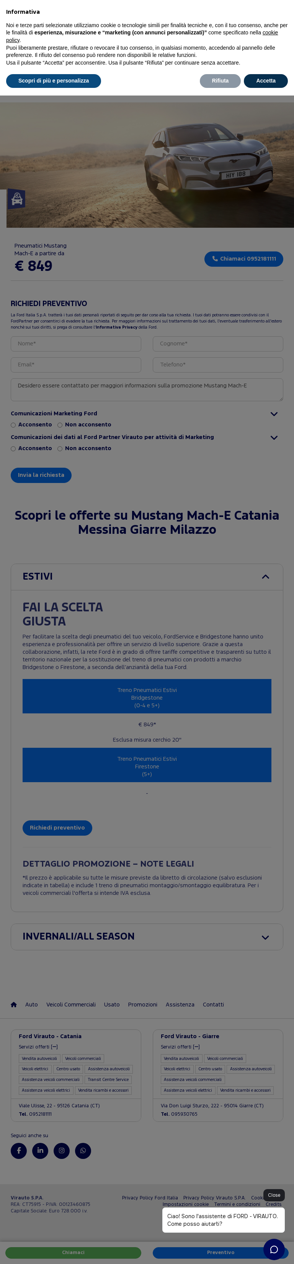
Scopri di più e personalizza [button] (53, 81)
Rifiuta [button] (220, 81)
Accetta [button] (266, 81)
